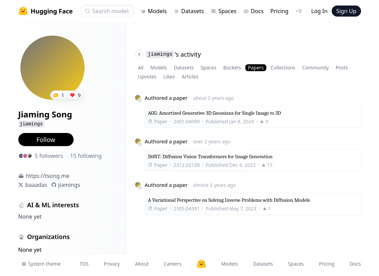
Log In (319, 11)
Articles (190, 76)
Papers (256, 67)
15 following (86, 156)
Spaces (223, 11)
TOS (83, 263)
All (140, 67)
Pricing (279, 11)
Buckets (232, 67)
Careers (172, 263)
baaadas (36, 185)
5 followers (49, 156)
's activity (168, 54)
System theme (41, 263)
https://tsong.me (47, 176)
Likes (169, 76)
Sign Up (346, 11)
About (142, 263)
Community (315, 67)
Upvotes (147, 76)
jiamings (69, 185)
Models (153, 11)
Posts (341, 67)
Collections (283, 67)
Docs (253, 11)
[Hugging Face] (201, 264)
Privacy (112, 263)
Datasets (189, 11)
